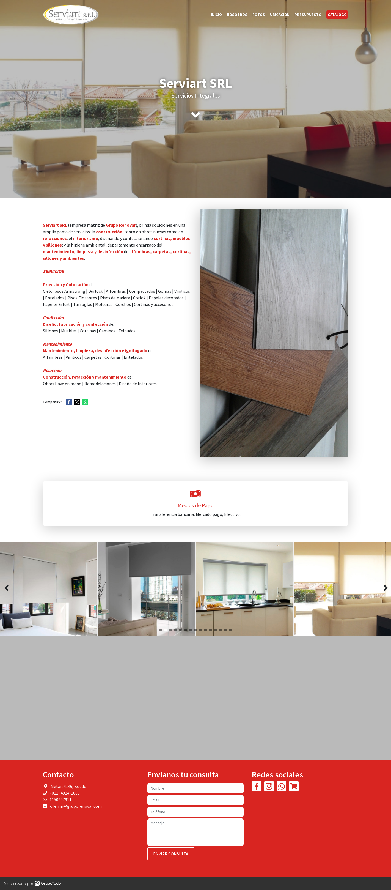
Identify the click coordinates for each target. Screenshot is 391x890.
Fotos (258, 14)
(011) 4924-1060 (65, 793)
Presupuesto (307, 14)
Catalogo (337, 14)
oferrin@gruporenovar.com (76, 806)
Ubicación (280, 14)
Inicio (216, 14)
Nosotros (237, 14)
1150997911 (60, 799)
